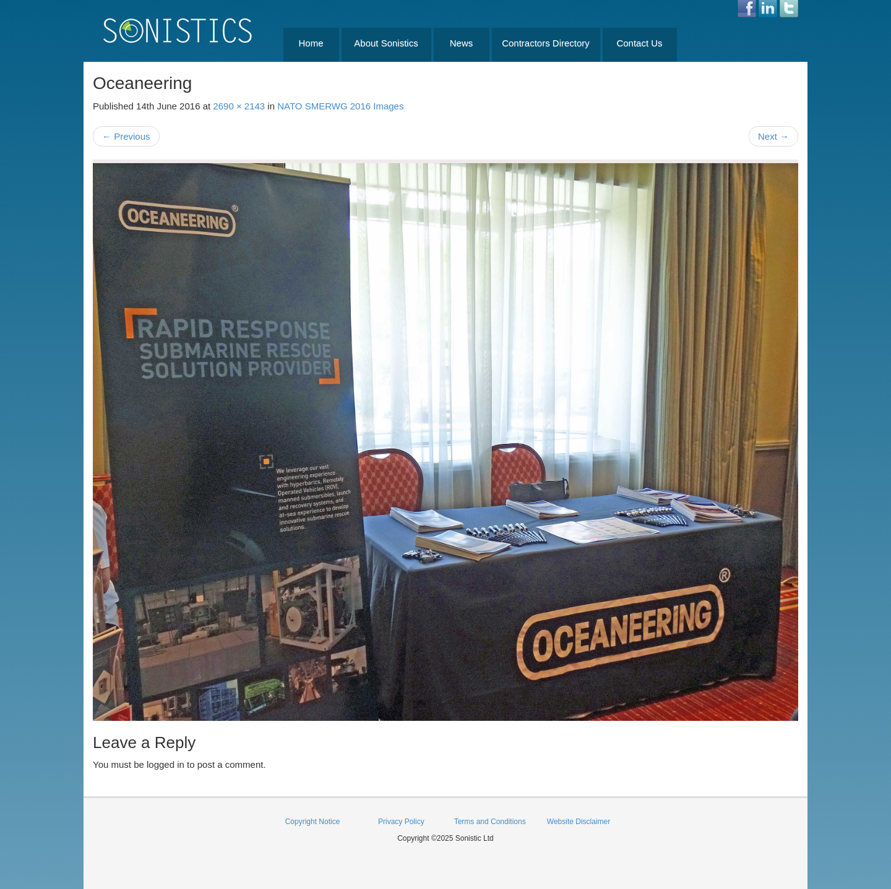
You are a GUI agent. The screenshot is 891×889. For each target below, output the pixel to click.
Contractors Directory (546, 43)
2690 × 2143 (239, 106)
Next (773, 136)
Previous (126, 136)
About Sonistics (386, 43)
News (461, 43)
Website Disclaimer (578, 821)
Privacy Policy (401, 821)
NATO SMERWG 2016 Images (340, 106)
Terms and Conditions (490, 821)
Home (310, 43)
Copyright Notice (312, 821)
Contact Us (639, 43)
